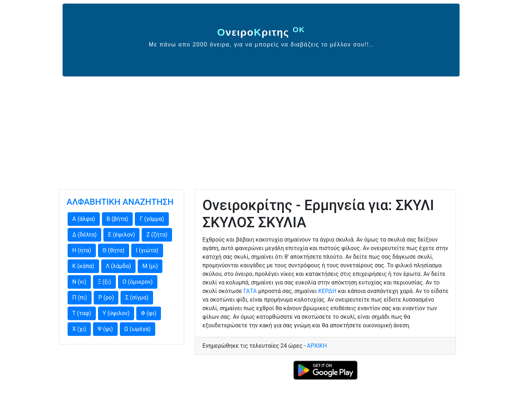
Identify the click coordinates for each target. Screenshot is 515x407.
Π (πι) (79, 297)
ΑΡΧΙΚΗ (317, 345)
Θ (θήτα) (113, 250)
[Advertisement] (257, 130)
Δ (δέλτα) (84, 234)
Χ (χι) (79, 329)
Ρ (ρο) (106, 297)
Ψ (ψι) (105, 329)
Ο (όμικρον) (138, 281)
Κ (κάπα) (83, 266)
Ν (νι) (79, 281)
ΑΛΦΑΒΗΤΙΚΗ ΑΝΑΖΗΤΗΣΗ (120, 202)
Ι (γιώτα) (147, 250)
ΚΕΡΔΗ (327, 291)
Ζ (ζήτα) (156, 234)
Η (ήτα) (81, 250)
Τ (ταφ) (81, 313)
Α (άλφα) (83, 218)
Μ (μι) (150, 266)
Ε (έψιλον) (121, 234)
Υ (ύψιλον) (116, 313)
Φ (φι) (148, 313)
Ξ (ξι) (104, 281)
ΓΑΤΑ (250, 291)
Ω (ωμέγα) (137, 329)
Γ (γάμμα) (151, 218)
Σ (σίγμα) (136, 297)
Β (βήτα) (117, 218)
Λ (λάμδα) (118, 266)
